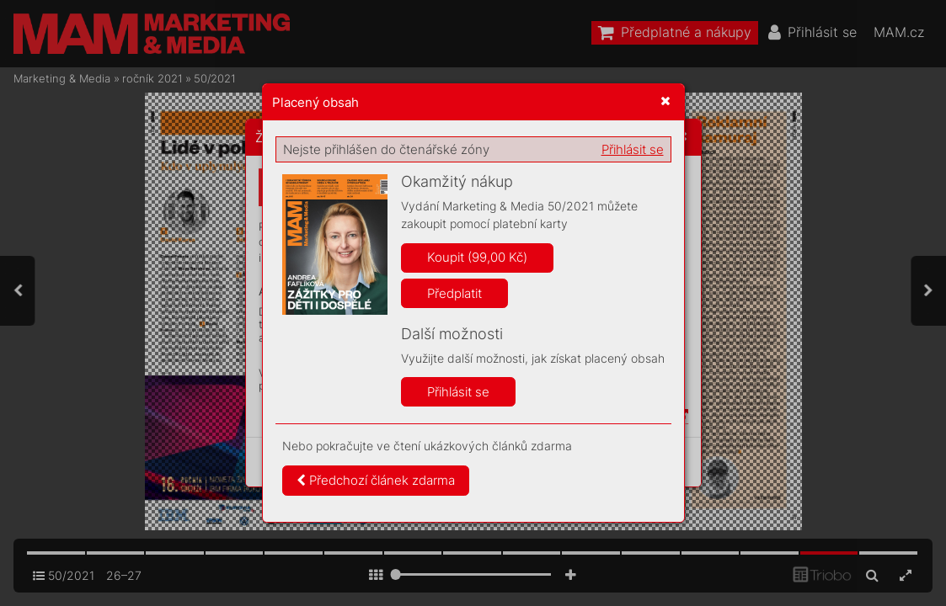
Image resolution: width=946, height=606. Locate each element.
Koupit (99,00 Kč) (477, 257)
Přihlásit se (632, 149)
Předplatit (454, 293)
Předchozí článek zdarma (376, 480)
